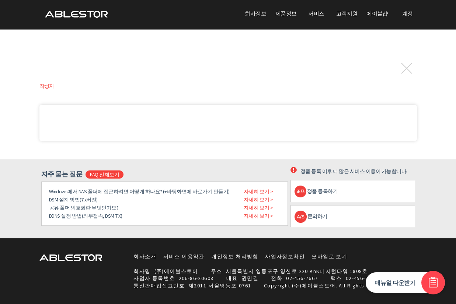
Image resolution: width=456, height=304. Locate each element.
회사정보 (255, 13)
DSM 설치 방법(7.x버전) (73, 199)
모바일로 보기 (329, 256)
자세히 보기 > (258, 191)
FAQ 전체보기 (104, 174)
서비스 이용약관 (184, 256)
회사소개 (144, 256)
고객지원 (347, 13)
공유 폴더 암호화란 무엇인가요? (84, 207)
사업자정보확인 (285, 256)
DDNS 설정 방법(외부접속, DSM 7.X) (85, 216)
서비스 (316, 13)
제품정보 (286, 13)
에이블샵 (377, 13)
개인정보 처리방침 (234, 256)
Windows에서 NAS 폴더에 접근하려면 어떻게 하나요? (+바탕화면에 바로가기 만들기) (139, 191)
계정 (407, 13)
